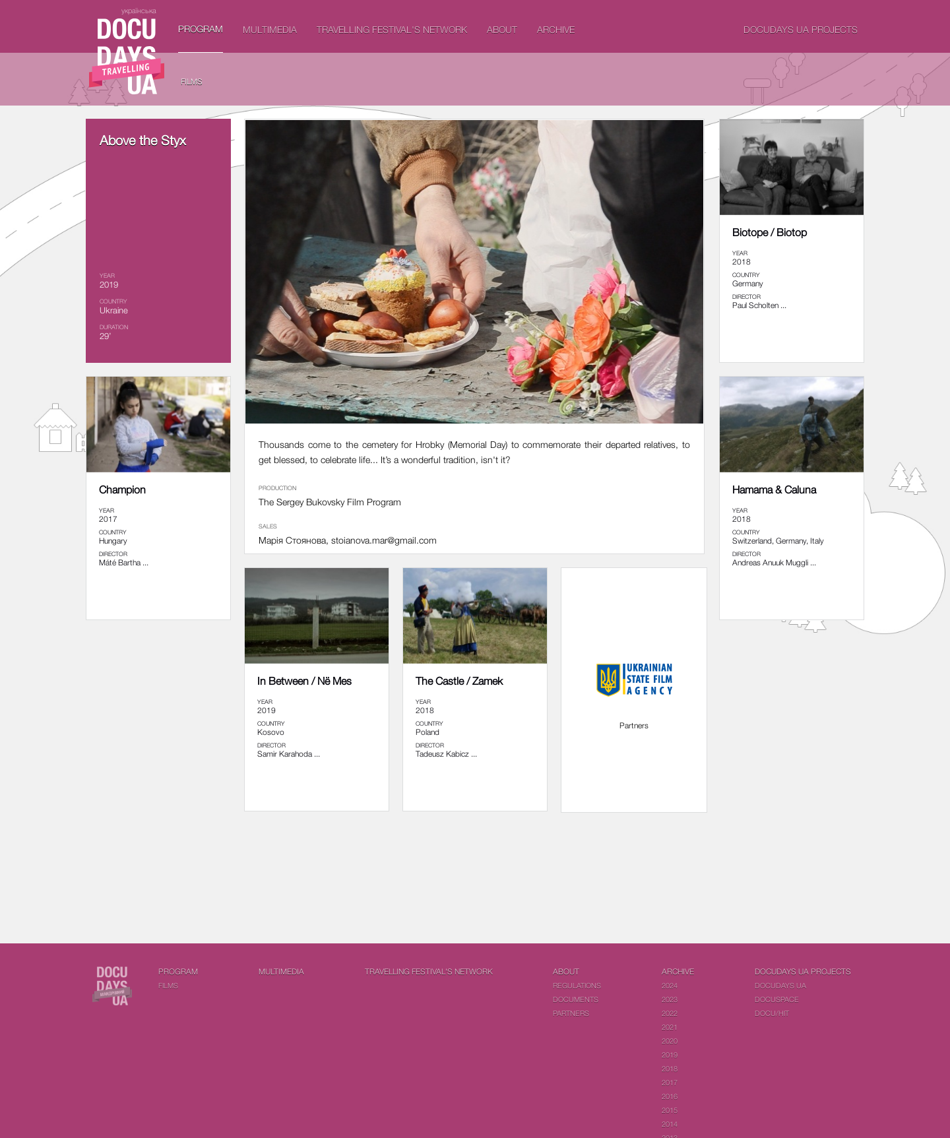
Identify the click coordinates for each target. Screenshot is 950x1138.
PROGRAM (200, 28)
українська (138, 10)
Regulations (577, 985)
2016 (670, 1096)
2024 (670, 985)
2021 (670, 1027)
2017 (670, 1082)
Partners (571, 1013)
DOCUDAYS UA (780, 985)
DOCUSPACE (777, 999)
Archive (556, 29)
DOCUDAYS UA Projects (801, 29)
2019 (670, 1054)
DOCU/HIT (772, 1013)
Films (192, 81)
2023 (670, 999)
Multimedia (270, 29)
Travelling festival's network (392, 29)
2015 (670, 1110)
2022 (670, 1013)
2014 (670, 1124)
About (502, 29)
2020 (670, 1040)
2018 (670, 1068)
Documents (575, 999)
